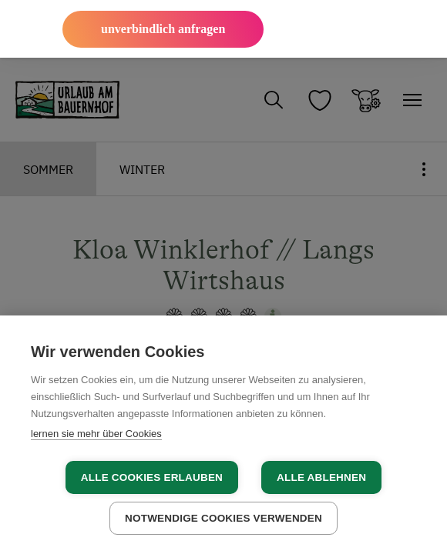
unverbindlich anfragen (163, 28)
